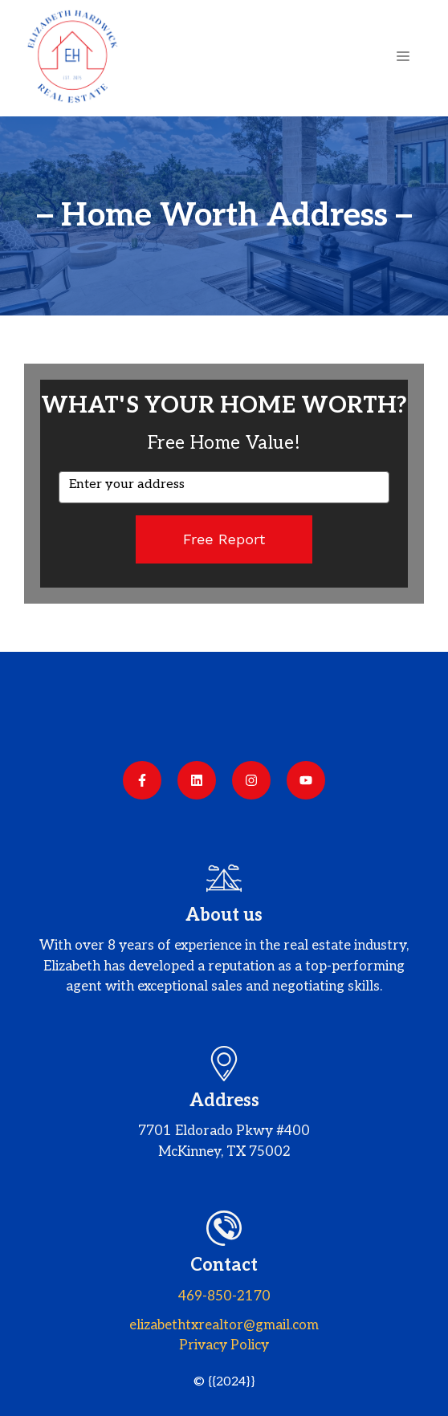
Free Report (224, 539)
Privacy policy (224, 1345)
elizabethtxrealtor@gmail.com (224, 1325)
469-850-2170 (224, 1296)
